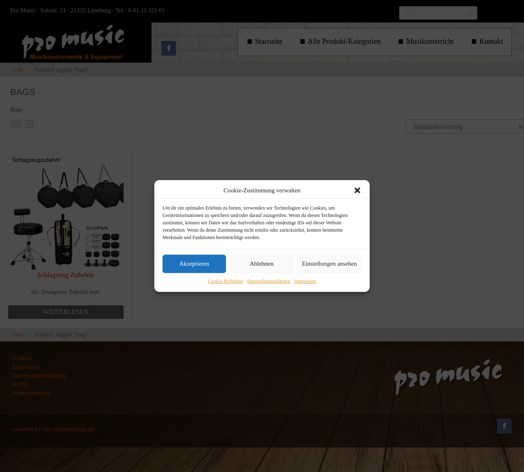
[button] (357, 190)
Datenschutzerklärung (268, 281)
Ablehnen (261, 264)
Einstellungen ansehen (329, 264)
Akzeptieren (194, 264)
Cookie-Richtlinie (225, 281)
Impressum (305, 281)
